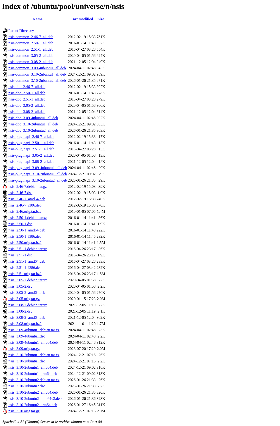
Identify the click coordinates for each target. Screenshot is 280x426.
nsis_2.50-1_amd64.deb (26, 230)
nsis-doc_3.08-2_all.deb (26, 112)
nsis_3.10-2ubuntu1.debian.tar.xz (33, 355)
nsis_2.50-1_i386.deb (25, 236)
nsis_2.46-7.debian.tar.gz (27, 186)
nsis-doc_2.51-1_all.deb (26, 99)
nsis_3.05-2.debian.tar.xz (27, 280)
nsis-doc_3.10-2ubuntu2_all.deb (33, 130)
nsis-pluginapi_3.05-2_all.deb (31, 155)
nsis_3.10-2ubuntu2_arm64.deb (32, 405)
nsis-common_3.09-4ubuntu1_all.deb (37, 68)
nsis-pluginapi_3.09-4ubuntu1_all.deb (37, 168)
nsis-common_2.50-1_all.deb (30, 43)
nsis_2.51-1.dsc (20, 255)
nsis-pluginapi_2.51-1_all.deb (31, 149)
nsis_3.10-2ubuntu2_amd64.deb (33, 392)
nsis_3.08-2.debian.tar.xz (27, 305)
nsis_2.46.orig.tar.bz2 (25, 211)
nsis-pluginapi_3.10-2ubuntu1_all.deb (37, 174)
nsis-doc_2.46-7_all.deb (26, 87)
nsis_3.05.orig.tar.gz (24, 299)
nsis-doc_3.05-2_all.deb (26, 105)
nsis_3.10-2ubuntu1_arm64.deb (32, 374)
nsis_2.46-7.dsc (20, 193)
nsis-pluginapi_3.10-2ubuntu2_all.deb (37, 180)
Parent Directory (21, 31)
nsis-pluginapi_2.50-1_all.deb (31, 143)
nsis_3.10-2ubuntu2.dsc (26, 386)
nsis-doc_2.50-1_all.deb (26, 93)
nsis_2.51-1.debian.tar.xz (27, 249)
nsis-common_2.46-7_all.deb (30, 37)
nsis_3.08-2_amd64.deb (26, 317)
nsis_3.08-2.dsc (20, 311)
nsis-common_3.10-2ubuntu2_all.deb (37, 80)
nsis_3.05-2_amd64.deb (26, 292)
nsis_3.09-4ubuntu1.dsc (26, 336)
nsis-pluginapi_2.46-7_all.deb (31, 137)
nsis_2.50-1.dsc (20, 224)
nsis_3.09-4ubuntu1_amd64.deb (33, 342)
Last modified (81, 19)
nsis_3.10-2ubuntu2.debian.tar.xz (33, 380)
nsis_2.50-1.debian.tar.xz (27, 218)
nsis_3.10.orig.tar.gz (24, 411)
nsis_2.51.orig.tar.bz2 (25, 274)
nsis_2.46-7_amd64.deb (26, 199)
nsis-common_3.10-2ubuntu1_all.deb (37, 74)
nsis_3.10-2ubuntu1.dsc (26, 361)
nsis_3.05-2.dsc (20, 286)
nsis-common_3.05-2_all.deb (30, 55)
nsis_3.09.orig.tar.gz (24, 349)
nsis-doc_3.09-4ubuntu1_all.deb (33, 118)
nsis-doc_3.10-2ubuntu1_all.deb (33, 124)
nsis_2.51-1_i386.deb (25, 268)
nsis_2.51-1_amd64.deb (26, 261)
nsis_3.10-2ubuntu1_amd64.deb (33, 367)
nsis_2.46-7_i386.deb (25, 205)
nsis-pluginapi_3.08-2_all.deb (31, 162)
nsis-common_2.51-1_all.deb (30, 49)
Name (38, 19)
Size (101, 19)
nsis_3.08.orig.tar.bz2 (25, 324)
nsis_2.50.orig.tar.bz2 (25, 243)
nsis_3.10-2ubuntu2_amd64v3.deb (35, 398)
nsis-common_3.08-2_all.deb (30, 62)
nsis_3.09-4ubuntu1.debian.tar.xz (33, 330)
